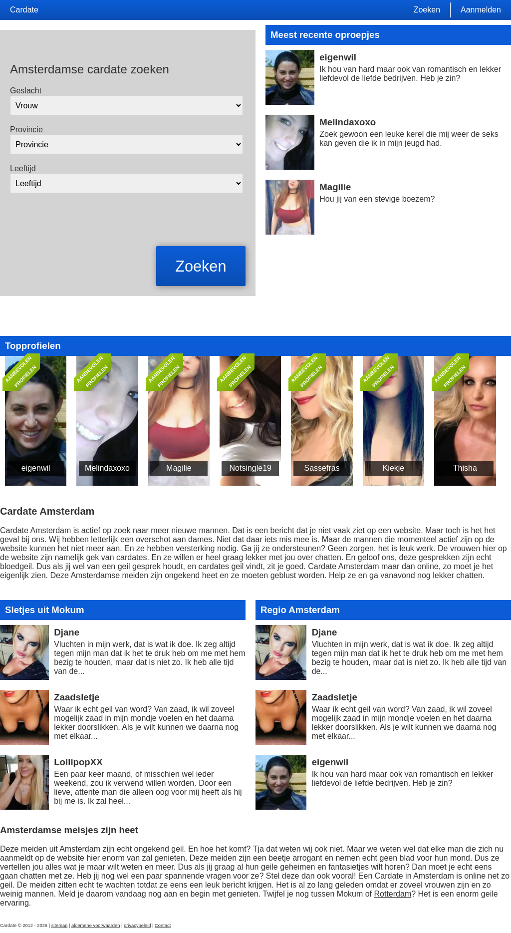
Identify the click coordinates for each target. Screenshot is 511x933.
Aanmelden (481, 9)
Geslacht (25, 90)
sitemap (59, 925)
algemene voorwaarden (95, 925)
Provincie (26, 129)
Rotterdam (393, 894)
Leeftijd (23, 168)
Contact (163, 925)
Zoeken (427, 9)
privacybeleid (137, 925)
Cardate (24, 9)
